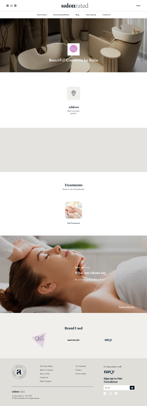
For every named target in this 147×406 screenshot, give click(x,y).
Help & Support (45, 381)
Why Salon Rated (46, 366)
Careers (78, 370)
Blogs (77, 15)
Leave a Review (127, 307)
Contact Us (106, 15)
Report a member (46, 370)
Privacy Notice (81, 374)
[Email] (119, 387)
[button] (73, 147)
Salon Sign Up (91, 15)
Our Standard (81, 366)
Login (138, 5)
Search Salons (42, 15)
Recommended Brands (61, 15)
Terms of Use (44, 374)
